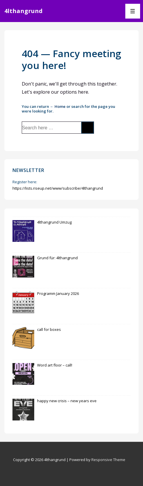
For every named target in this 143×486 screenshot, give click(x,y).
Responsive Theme (108, 459)
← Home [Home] (58, 106)
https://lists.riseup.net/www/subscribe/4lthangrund (57, 188)
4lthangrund (23, 11)
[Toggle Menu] (132, 11)
